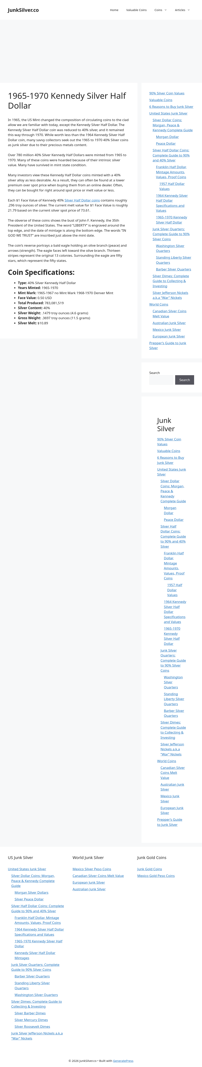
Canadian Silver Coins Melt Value (173, 772)
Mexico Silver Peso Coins (92, 869)
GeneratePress (123, 1061)
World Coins (158, 304)
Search (154, 372)
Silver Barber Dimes (30, 1013)
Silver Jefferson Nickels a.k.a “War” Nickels (172, 749)
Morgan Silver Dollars (31, 892)
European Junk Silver (169, 336)
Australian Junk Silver (169, 323)
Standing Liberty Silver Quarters (174, 699)
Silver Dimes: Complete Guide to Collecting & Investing (171, 281)
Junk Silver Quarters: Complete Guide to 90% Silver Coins (171, 234)
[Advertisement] (101, 49)
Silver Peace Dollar (29, 899)
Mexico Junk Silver (167, 329)
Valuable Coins (136, 10)
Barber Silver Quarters (173, 269)
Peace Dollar (166, 143)
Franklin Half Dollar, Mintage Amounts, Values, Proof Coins (171, 172)
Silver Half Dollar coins (82, 200)
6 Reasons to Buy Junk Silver (171, 106)
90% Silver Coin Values (166, 93)
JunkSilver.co (23, 10)
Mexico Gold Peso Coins (156, 875)
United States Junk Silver (168, 113)
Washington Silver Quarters (36, 994)
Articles (184, 10)
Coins (162, 10)
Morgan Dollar (167, 136)
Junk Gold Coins (149, 869)
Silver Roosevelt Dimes (32, 1026)
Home (114, 10)
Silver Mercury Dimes (31, 1020)
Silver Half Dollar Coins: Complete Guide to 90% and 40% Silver (171, 155)
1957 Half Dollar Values (174, 590)
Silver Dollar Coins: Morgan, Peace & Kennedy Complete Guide (173, 125)
